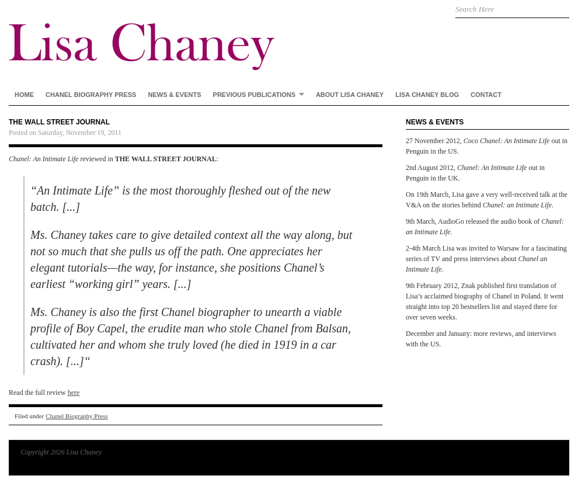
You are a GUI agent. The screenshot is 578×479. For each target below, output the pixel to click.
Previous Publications (255, 94)
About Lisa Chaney (350, 94)
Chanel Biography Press (91, 94)
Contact (486, 94)
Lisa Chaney (195, 35)
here (74, 392)
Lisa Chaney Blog (427, 94)
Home (24, 94)
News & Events (174, 94)
